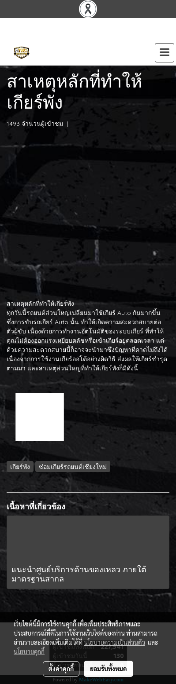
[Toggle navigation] (164, 52)
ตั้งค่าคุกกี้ (61, 669)
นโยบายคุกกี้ (29, 651)
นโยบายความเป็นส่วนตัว (114, 642)
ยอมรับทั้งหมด (108, 669)
